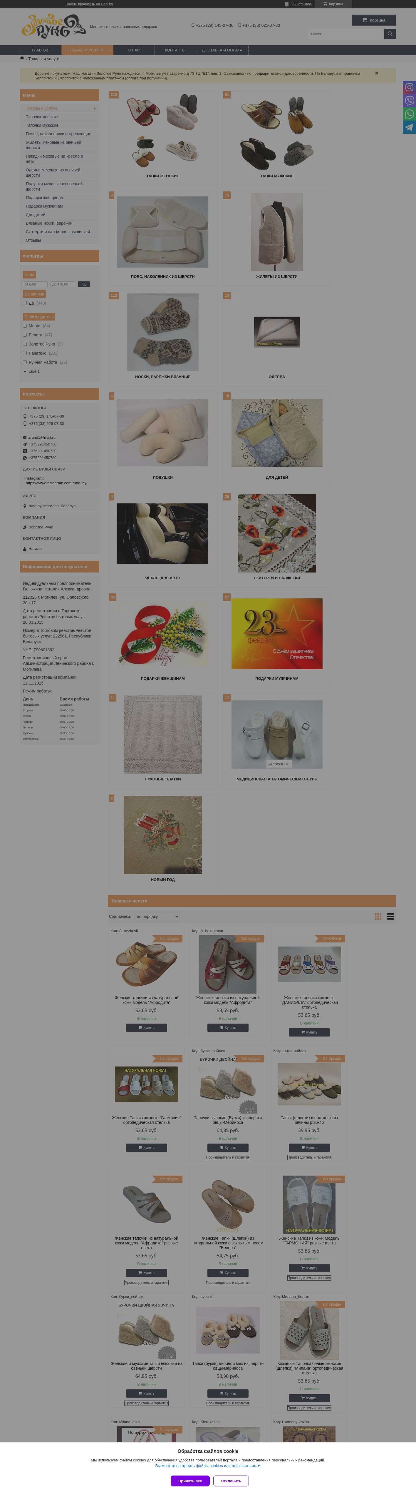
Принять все (190, 1481)
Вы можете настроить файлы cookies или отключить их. (206, 1468)
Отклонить (233, 1481)
